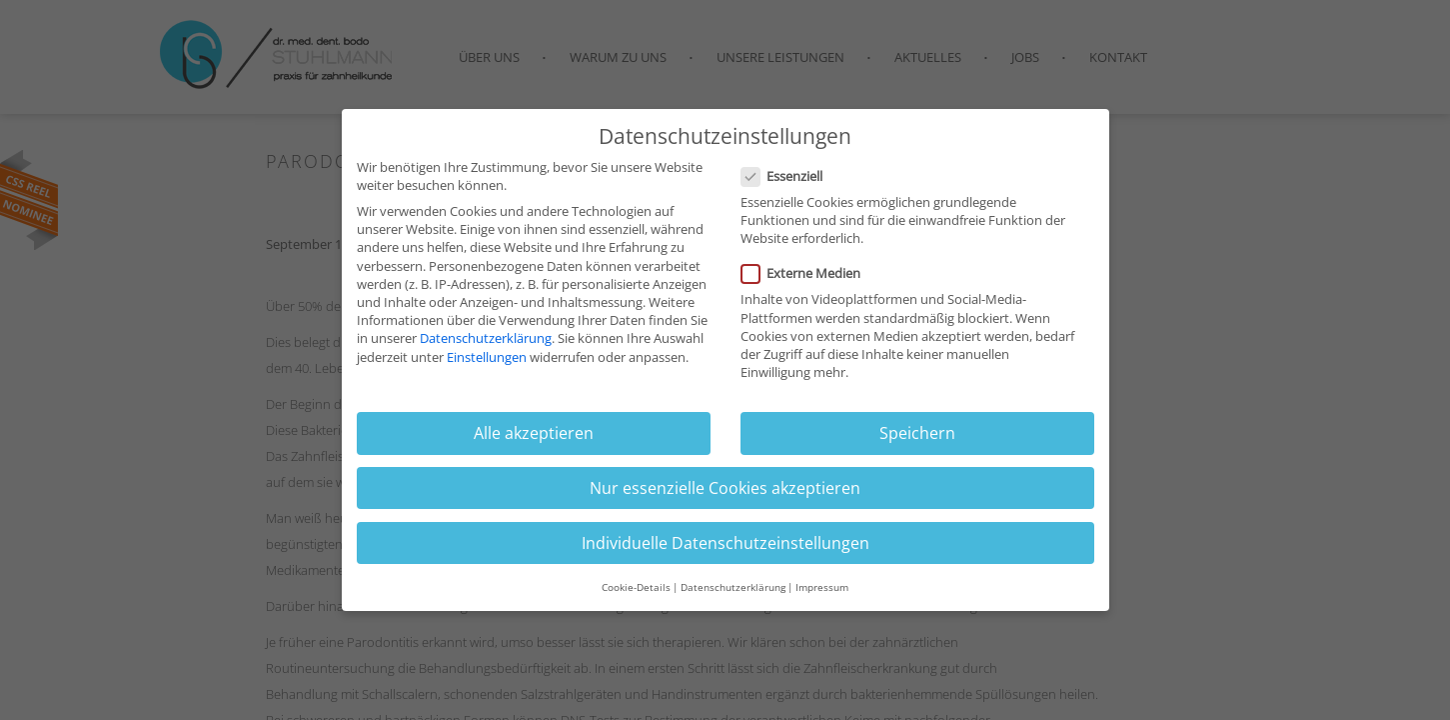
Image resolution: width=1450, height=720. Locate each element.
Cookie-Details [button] (636, 596)
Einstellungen (487, 366)
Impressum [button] (821, 596)
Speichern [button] (917, 442)
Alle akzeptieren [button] (534, 442)
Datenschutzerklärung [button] (733, 596)
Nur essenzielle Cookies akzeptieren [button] (725, 497)
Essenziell (787, 185)
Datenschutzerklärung (486, 347)
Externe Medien (806, 282)
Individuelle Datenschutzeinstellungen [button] (725, 552)
